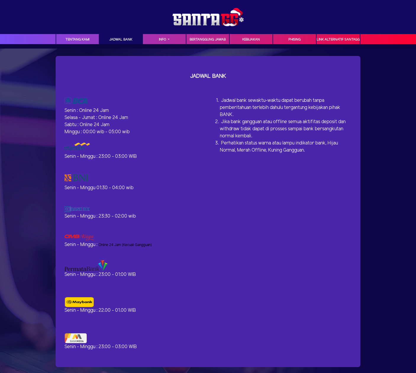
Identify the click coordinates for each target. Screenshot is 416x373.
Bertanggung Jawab (208, 40)
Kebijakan (251, 40)
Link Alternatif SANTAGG (338, 40)
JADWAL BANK (120, 40)
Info (163, 40)
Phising (294, 40)
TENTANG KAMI (77, 40)
